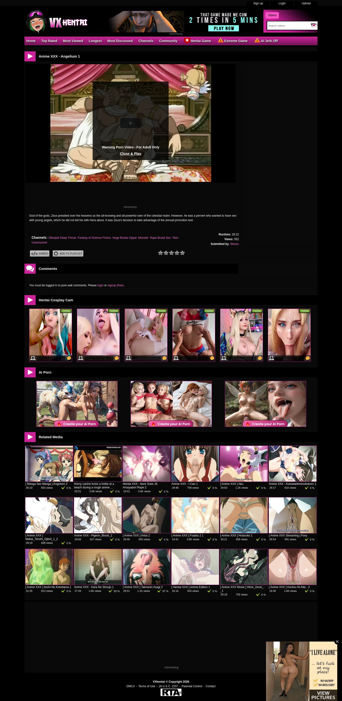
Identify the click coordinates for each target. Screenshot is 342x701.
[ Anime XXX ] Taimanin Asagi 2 (143, 587)
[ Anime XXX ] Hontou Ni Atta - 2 (289, 587)
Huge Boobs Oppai (125, 237)
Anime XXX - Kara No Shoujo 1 (94, 587)
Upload (306, 3)
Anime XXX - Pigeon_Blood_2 (93, 535)
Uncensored (39, 242)
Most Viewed (73, 41)
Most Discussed (120, 41)
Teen (175, 237)
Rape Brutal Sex (160, 237)
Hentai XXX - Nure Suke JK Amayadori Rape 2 (140, 485)
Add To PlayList (68, 254)
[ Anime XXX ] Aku (231, 484)
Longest (95, 41)
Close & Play (131, 153)
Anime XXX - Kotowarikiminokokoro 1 (292, 484)
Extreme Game (232, 40)
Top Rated (49, 41)
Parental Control (192, 686)
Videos (272, 15)
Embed (39, 253)
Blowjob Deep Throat (62, 237)
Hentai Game (197, 40)
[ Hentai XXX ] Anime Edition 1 (190, 587)
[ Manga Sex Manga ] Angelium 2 (46, 484)
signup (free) (116, 285)
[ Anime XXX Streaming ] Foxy (288, 535)
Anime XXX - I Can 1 (184, 484)
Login (282, 3)
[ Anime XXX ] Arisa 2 (136, 535)
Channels (145, 41)
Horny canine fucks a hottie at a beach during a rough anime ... (94, 485)
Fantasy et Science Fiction (94, 237)
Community (168, 41)
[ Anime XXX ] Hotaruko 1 (236, 535)
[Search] (288, 25)
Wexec (234, 244)
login (100, 285)
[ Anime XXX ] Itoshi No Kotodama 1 (48, 587)
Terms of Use (146, 686)
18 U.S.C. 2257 (168, 686)
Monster (143, 237)
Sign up (258, 3)
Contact (210, 686)
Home (31, 41)
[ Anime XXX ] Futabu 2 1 (187, 535)
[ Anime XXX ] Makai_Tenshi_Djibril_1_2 (41, 537)
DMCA (131, 686)
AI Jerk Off (265, 40)
